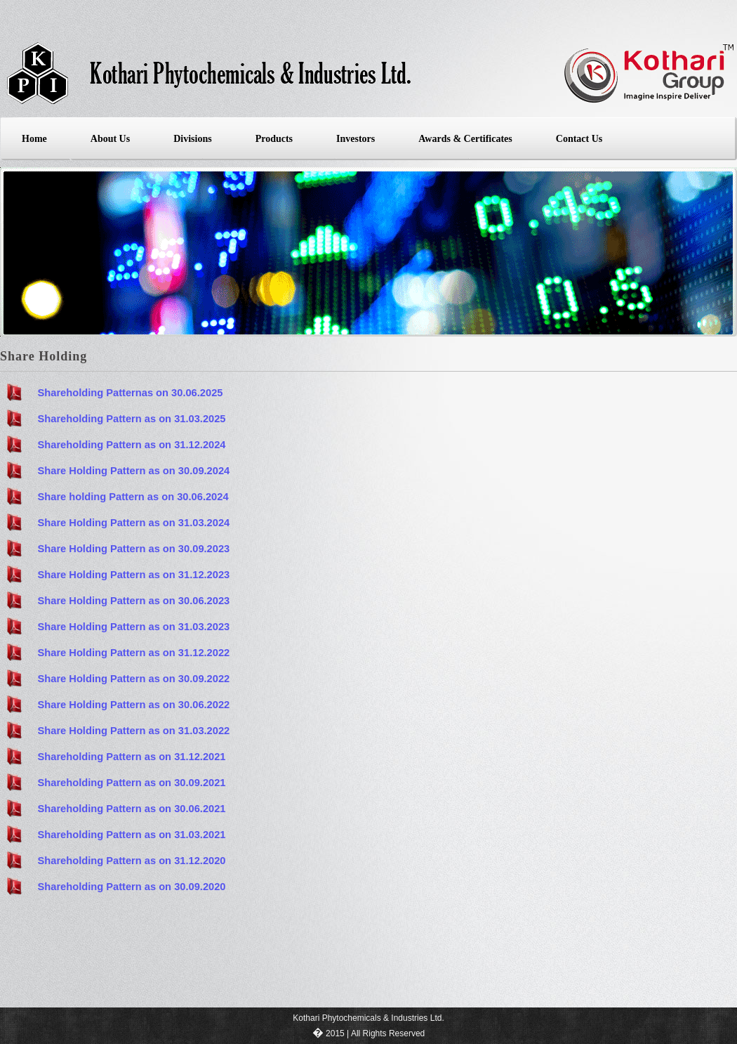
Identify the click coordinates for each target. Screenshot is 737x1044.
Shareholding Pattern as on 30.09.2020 (132, 886)
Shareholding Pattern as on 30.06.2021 (132, 808)
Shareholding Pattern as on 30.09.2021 (132, 782)
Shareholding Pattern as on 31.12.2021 (132, 756)
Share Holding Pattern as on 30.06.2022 (134, 704)
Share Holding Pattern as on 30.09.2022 (134, 678)
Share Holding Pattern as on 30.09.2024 (134, 470)
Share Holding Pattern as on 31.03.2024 (134, 522)
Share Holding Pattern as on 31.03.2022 (134, 730)
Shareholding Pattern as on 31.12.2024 (132, 444)
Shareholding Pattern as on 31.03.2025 (132, 418)
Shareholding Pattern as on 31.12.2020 (132, 860)
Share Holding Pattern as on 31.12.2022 (134, 652)
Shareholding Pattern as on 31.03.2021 (132, 834)
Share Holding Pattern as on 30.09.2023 (134, 548)
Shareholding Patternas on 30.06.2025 (130, 392)
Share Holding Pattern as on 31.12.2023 (134, 574)
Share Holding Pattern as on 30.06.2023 (134, 600)
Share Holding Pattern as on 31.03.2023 (134, 626)
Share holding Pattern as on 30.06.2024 (133, 496)
